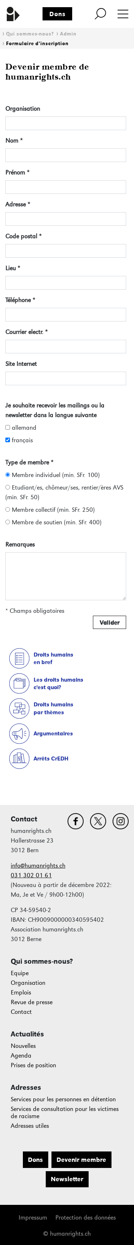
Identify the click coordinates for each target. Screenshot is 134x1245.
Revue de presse (32, 1002)
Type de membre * (29, 462)
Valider (110, 622)
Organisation (22, 109)
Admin (68, 34)
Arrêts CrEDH (51, 758)
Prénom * (17, 172)
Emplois (21, 992)
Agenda (21, 1055)
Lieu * (12, 268)
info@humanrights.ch (38, 865)
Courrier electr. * (26, 332)
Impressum (33, 1217)
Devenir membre (81, 1159)
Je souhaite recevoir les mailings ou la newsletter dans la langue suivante (54, 410)
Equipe (20, 973)
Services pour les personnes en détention (63, 1099)
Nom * (14, 140)
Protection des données (85, 1217)
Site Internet (21, 364)
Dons (57, 14)
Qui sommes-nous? (30, 34)
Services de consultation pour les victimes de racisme (65, 1112)
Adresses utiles (30, 1126)
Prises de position (33, 1065)
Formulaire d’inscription (37, 43)
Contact (21, 1012)
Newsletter (67, 1179)
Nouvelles (23, 1046)
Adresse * (17, 204)
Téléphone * (20, 300)
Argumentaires (53, 733)
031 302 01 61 (31, 875)
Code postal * (23, 236)
